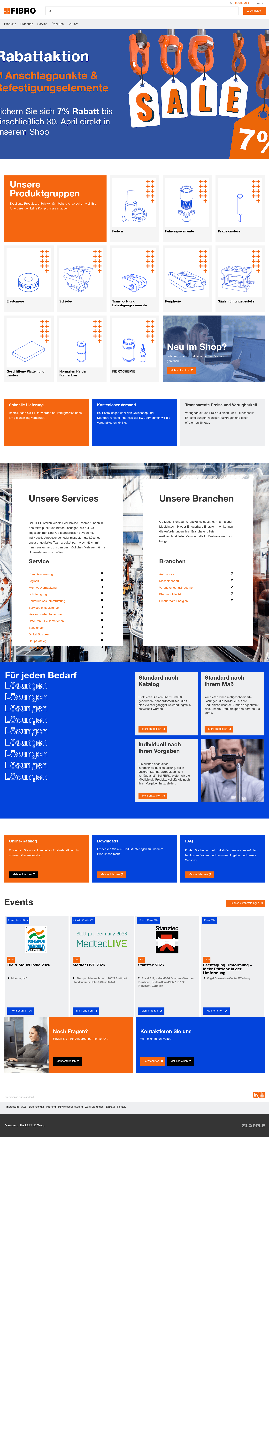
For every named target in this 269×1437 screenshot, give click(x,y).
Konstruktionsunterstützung (47, 601)
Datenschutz (36, 1107)
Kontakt (121, 1107)
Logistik (34, 581)
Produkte (10, 24)
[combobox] (259, 3)
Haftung (51, 1107)
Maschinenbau (169, 581)
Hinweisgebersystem (70, 1107)
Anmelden (254, 11)
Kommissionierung (41, 574)
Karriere (73, 24)
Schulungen (36, 628)
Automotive (166, 574)
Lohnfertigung (38, 594)
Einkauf (110, 1107)
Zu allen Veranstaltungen (244, 903)
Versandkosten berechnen (46, 614)
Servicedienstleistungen (44, 608)
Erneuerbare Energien (173, 601)
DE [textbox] (258, 3)
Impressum (12, 1107)
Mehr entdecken (180, 370)
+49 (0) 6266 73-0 (241, 3)
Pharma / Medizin (171, 594)
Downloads (36, 648)
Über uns (58, 24)
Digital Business (39, 634)
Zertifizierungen (94, 1107)
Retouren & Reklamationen (46, 621)
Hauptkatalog (37, 641)
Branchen (26, 24)
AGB (24, 1107)
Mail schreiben (179, 1061)
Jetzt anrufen (151, 1061)
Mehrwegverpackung (43, 588)
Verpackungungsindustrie (176, 588)
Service (42, 24)
